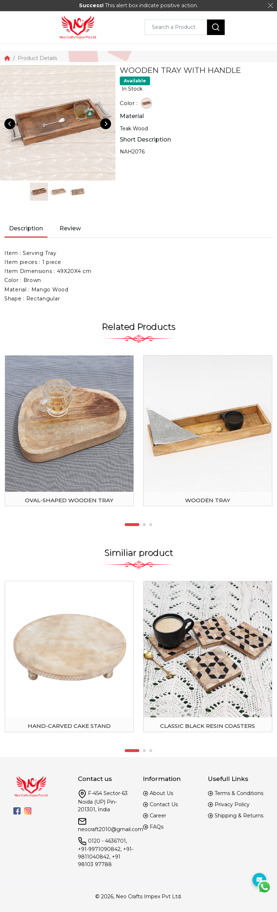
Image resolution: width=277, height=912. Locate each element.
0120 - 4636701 (107, 840)
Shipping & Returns (239, 815)
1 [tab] (132, 524)
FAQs (156, 827)
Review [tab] (70, 228)
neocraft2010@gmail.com (110, 829)
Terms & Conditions (239, 793)
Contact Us (164, 804)
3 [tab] (150, 524)
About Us (161, 793)
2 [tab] (144, 524)
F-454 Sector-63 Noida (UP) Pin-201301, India (103, 801)
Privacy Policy (232, 804)
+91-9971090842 (99, 849)
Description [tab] (26, 228)
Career (158, 815)
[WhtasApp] (264, 887)
